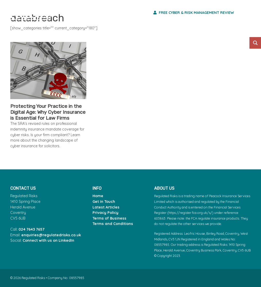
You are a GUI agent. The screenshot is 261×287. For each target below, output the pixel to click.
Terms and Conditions (112, 223)
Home (97, 196)
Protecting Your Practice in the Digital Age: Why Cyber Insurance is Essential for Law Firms (48, 112)
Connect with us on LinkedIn (48, 240)
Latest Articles (105, 207)
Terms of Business (109, 218)
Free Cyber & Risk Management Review (193, 12)
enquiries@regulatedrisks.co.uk (51, 235)
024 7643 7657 (31, 229)
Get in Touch (103, 201)
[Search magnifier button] (255, 43)
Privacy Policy (105, 212)
